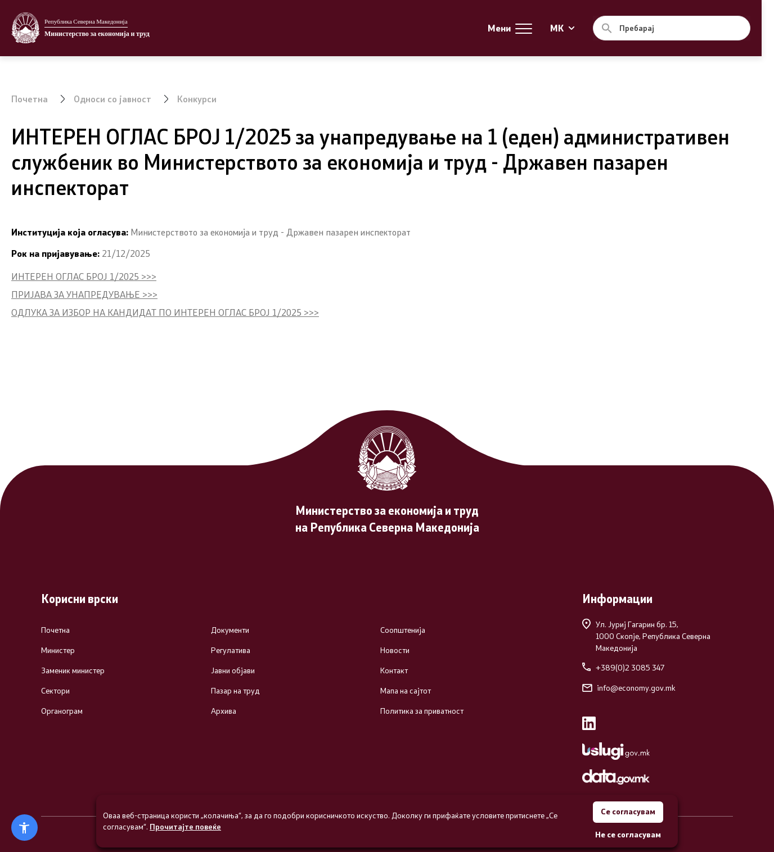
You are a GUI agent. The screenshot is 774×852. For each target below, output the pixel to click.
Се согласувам (627, 811)
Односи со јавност (113, 99)
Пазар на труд (235, 691)
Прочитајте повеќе (185, 826)
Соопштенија (402, 630)
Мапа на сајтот (405, 691)
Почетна (29, 99)
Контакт (394, 670)
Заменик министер (73, 670)
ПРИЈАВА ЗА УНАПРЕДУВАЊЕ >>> (84, 294)
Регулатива (230, 650)
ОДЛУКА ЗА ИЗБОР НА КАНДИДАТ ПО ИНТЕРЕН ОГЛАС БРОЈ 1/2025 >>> (165, 312)
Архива (223, 711)
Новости (395, 650)
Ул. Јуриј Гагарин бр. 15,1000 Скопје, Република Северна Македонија (646, 635)
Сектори (55, 691)
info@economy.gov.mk (629, 688)
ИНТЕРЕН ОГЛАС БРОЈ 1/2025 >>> (83, 276)
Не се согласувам (628, 834)
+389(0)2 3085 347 (623, 668)
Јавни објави (233, 670)
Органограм (62, 711)
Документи (230, 630)
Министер (58, 650)
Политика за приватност (422, 711)
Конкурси (197, 99)
